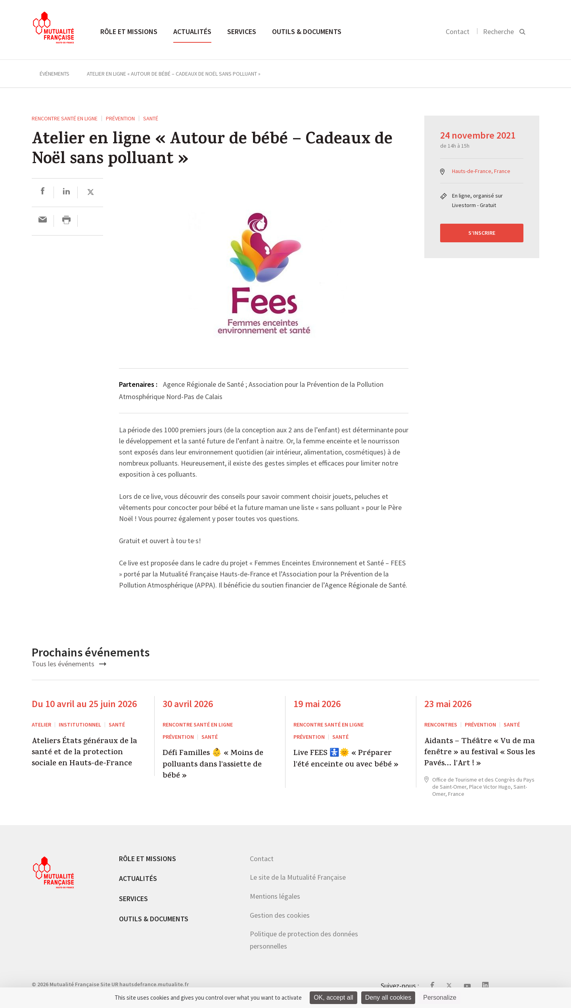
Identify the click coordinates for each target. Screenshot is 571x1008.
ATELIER (41, 724)
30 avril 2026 (188, 704)
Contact (457, 31)
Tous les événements (69, 663)
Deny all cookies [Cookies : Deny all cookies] (388, 997)
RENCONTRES (440, 724)
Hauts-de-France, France (481, 171)
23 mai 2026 (447, 704)
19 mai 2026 (317, 704)
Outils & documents (306, 31)
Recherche (498, 31)
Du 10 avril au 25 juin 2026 (84, 704)
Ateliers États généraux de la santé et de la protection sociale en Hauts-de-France (84, 753)
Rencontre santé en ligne (65, 118)
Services (241, 31)
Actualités (192, 31)
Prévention (120, 118)
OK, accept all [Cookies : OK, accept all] (333, 997)
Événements (54, 73)
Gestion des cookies (280, 915)
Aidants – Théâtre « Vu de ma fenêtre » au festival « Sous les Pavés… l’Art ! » (479, 753)
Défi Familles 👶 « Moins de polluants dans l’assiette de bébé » (213, 765)
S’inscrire (481, 232)
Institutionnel (80, 724)
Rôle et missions (128, 31)
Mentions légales (275, 896)
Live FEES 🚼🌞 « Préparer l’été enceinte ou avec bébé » (346, 759)
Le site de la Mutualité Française (298, 877)
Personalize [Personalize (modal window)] (439, 997)
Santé (150, 118)
